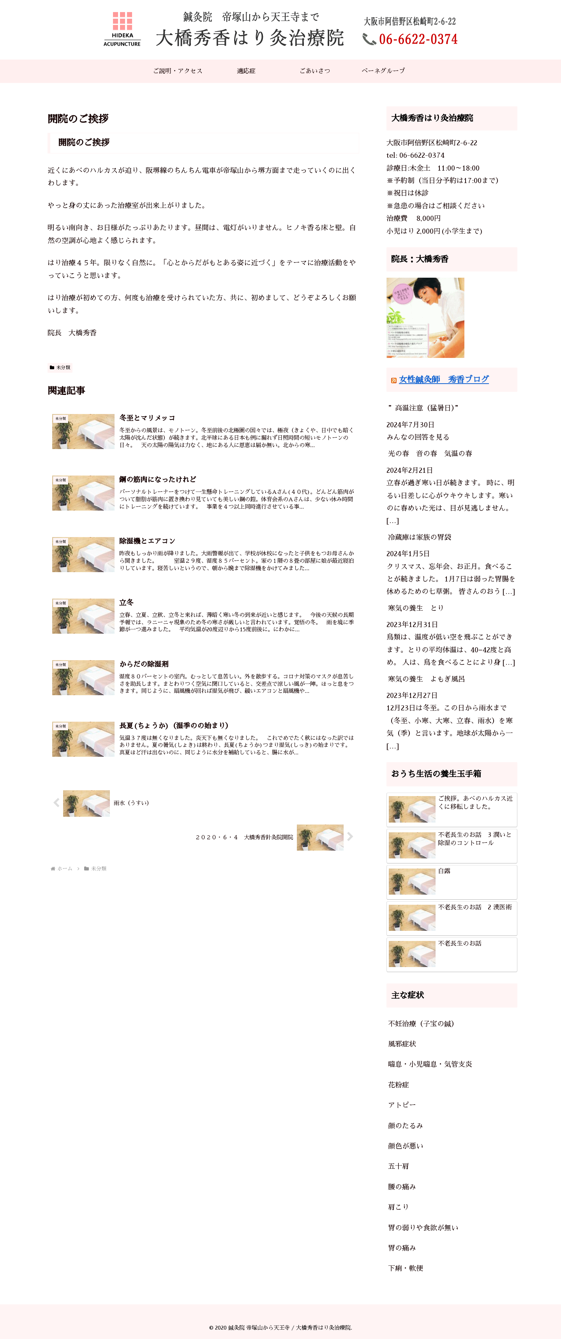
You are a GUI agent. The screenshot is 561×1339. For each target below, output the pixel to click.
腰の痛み (402, 1187)
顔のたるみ (405, 1125)
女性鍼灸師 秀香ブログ (444, 379)
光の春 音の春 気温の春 (430, 453)
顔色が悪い (405, 1146)
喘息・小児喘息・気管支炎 (430, 1064)
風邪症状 (402, 1044)
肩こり (398, 1207)
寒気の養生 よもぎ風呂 (426, 679)
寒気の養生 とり (416, 608)
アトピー (402, 1105)
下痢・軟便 (405, 1268)
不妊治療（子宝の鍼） (423, 1023)
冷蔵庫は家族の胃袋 (419, 537)
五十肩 (398, 1166)
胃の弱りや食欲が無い (423, 1228)
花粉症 (398, 1085)
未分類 (60, 367)
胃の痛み (402, 1248)
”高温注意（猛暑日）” (425, 408)
